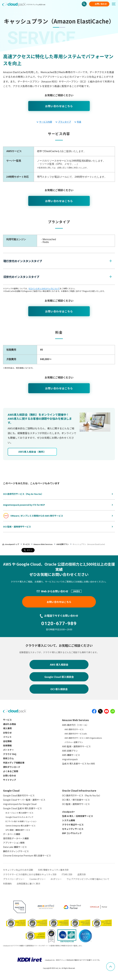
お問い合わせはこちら (59, 106)
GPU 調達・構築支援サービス (18, 830)
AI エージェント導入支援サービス (19, 812)
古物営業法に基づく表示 (28, 883)
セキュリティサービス (72, 828)
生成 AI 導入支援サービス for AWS (78, 763)
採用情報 (7, 745)
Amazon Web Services (43, 544)
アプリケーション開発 (14, 842)
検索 (84, 4)
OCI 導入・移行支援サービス (76, 799)
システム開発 (68, 820)
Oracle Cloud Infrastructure (79, 790)
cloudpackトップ (12, 544)
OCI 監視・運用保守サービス (76, 804)
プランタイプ (64, 121)
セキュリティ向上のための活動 (18, 869)
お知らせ (7, 732)
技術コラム (8, 758)
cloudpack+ (68, 811)
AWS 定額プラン (70, 750)
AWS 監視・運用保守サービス (76, 746)
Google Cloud (11, 790)
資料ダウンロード (11, 766)
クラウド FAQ (9, 754)
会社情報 (7, 741)
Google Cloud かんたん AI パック (19, 817)
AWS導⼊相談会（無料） (32, 451)
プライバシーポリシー (14, 878)
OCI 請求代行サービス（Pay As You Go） (81, 795)
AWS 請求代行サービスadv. (76, 733)
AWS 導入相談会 (59, 664)
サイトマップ (9, 779)
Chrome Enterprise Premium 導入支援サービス (27, 855)
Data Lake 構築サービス (15, 846)
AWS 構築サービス (71, 754)
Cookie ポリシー (38, 878)
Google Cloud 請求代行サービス (19, 795)
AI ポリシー (56, 878)
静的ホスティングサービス (16, 851)
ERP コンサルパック (72, 833)
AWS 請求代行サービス (74, 729)
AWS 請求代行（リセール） (75, 724)
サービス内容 (45, 121)
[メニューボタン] (115, 4)
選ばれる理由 (9, 724)
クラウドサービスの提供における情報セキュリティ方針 (30, 874)
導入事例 (7, 728)
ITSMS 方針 (67, 874)
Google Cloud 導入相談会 (59, 677)
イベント (7, 736)
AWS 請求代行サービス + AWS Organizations (83, 738)
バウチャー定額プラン (74, 742)
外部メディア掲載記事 (13, 762)
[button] (57, 261)
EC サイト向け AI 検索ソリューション (21, 821)
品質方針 (81, 874)
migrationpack (70, 759)
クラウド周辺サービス (73, 824)
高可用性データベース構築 (16, 838)
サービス (26, 544)
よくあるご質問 (10, 771)
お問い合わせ (101, 4)
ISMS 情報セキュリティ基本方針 (53, 869)
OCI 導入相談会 (59, 689)
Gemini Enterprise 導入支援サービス (20, 825)
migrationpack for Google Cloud (19, 804)
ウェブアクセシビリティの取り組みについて (88, 878)
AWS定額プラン (62, 544)
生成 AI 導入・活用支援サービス (77, 815)
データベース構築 (11, 834)
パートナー (8, 749)
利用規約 (7, 883)
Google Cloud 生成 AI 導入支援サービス (22, 808)
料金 (79, 121)
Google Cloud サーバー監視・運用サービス (24, 799)
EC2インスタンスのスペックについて (44, 288)
